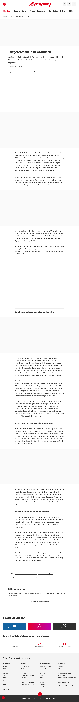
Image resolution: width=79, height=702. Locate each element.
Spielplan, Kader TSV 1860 (27, 684)
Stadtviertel (5, 668)
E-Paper (41, 675)
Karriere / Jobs (43, 668)
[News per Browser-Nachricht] (64, 645)
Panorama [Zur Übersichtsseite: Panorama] (41, 11)
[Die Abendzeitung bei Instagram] (39, 626)
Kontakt (41, 677)
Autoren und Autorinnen (45, 666)
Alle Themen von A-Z (26, 666)
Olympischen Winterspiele (24, 241)
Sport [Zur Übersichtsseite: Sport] (24, 11)
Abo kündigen (61, 675)
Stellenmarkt (24, 687)
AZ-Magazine (43, 684)
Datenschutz (61, 670)
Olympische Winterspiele (45, 573)
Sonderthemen (43, 687)
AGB (59, 668)
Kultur (4, 684)
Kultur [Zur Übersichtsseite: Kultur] (62, 11)
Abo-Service (42, 673)
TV (3, 682)
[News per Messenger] (14, 645)
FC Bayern (5, 673)
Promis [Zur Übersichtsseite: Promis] (32, 11)
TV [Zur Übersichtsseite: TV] (50, 11)
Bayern (4, 670)
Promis (4, 677)
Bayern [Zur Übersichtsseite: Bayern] (17, 11)
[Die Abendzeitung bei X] (64, 626)
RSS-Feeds (23, 673)
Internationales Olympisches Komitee (45, 373)
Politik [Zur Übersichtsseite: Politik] (55, 11)
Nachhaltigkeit (6, 689)
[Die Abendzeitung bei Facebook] (14, 626)
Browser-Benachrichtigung (27, 675)
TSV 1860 (5, 675)
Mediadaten (42, 680)
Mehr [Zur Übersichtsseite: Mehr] (71, 11)
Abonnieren (42, 670)
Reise (4, 687)
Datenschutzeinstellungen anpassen (67, 677)
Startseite (5, 16)
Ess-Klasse (24, 677)
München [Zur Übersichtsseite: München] (6, 11)
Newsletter (24, 668)
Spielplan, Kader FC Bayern (27, 682)
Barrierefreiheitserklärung (64, 673)
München (12, 16)
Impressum (60, 666)
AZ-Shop (42, 682)
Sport (4, 680)
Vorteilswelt (24, 680)
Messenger (24, 670)
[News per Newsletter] (39, 645)
